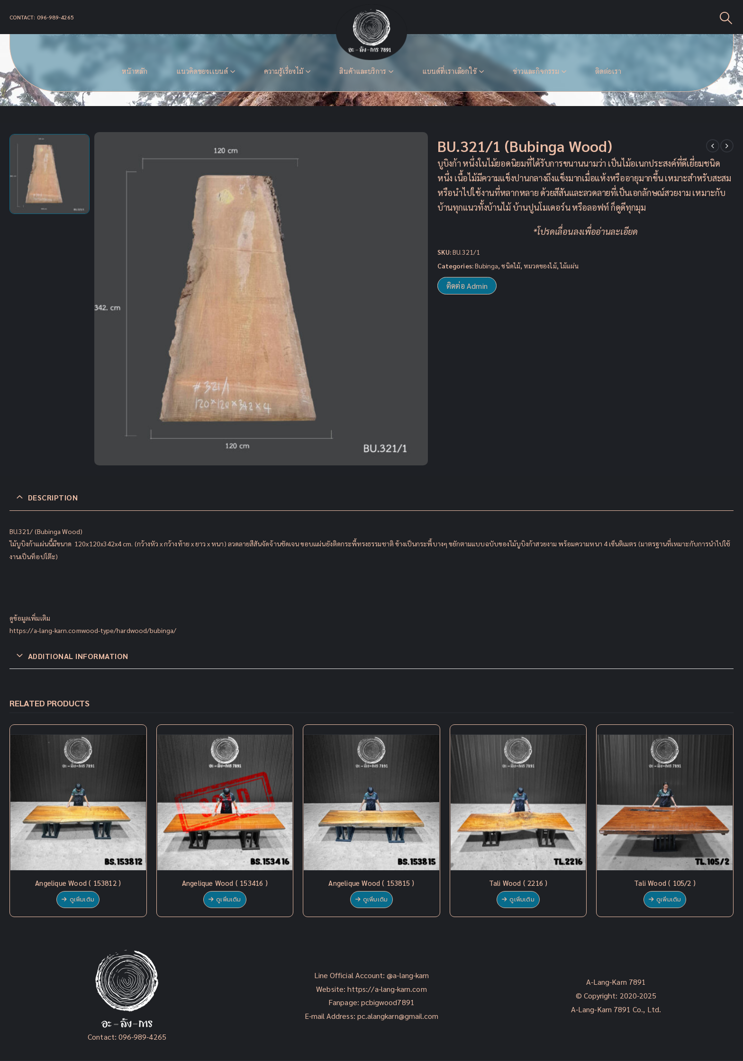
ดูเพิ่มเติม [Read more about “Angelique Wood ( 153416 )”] (228, 899)
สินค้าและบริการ (362, 71)
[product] (78, 802)
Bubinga (486, 265)
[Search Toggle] (726, 17)
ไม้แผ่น (569, 265)
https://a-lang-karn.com (387, 989)
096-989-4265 (142, 1037)
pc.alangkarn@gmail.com (397, 1016)
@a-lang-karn (408, 975)
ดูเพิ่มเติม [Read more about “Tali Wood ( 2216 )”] (521, 899)
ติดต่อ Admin (467, 286)
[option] (49, 174)
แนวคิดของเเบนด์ (202, 71)
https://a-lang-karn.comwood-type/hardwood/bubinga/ (93, 630)
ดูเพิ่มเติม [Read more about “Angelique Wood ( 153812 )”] (82, 899)
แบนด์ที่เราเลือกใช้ (449, 71)
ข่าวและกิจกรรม (536, 71)
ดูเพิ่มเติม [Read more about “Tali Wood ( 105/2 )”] (668, 899)
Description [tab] (53, 497)
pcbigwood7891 (388, 1002)
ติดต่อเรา (608, 71)
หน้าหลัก (134, 71)
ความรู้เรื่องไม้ (283, 71)
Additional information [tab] (78, 656)
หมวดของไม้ (540, 265)
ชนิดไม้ (510, 265)
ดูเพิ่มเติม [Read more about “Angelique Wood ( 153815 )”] (375, 899)
